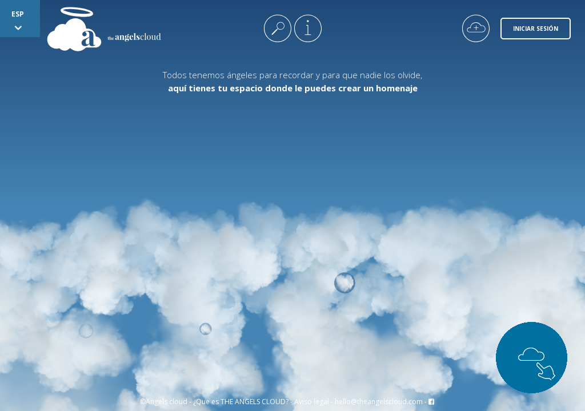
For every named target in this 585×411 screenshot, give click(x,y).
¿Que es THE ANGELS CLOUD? (241, 401)
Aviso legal (311, 401)
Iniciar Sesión (535, 29)
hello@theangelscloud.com (379, 401)
